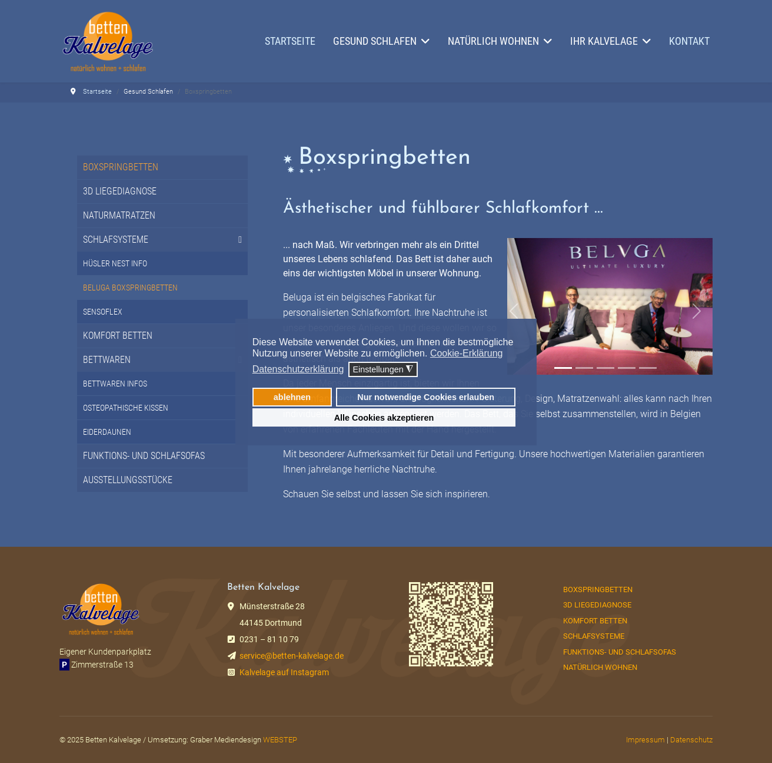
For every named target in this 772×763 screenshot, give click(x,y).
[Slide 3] (605, 368)
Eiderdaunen (107, 432)
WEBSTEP (280, 739)
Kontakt (689, 41)
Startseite (290, 41)
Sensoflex (102, 311)
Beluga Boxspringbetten (130, 287)
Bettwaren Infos (115, 383)
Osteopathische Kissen (125, 407)
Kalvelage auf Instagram (284, 672)
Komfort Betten (117, 335)
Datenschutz (691, 739)
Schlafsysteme (115, 239)
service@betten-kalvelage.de (291, 655)
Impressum (645, 739)
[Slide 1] (563, 368)
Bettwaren (107, 359)
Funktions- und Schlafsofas (144, 455)
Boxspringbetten (120, 167)
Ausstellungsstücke (127, 479)
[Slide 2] (584, 368)
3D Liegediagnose (120, 191)
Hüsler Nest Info (115, 263)
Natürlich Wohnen (600, 667)
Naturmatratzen (119, 215)
